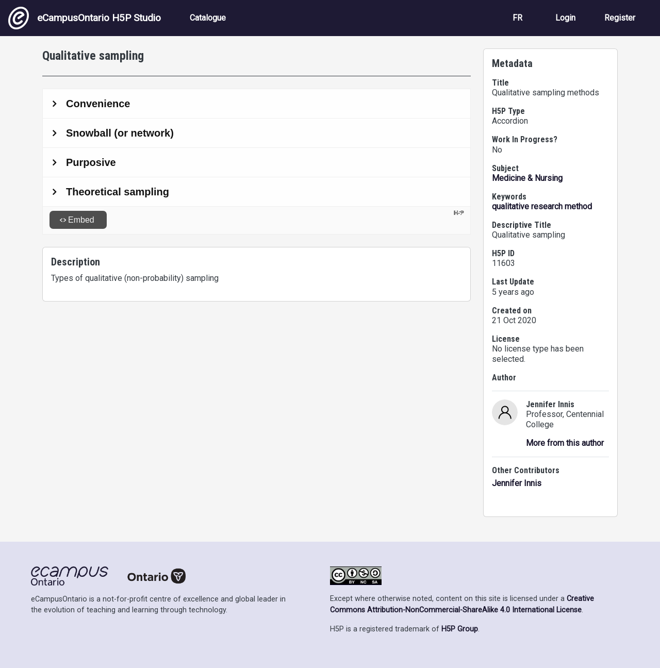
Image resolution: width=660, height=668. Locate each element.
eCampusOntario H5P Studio (84, 18)
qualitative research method (542, 206)
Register (619, 18)
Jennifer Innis (516, 483)
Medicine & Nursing (527, 178)
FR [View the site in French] (517, 18)
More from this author (565, 443)
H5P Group (459, 629)
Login (565, 18)
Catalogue (208, 18)
